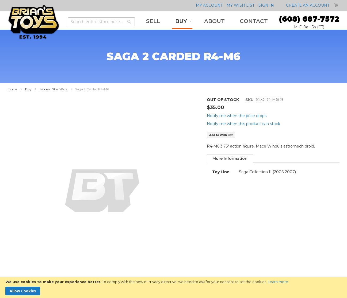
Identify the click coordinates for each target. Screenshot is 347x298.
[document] (173, 287)
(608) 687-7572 (309, 19)
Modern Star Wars (53, 89)
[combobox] (101, 21)
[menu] (207, 21)
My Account (209, 5)
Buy (28, 89)
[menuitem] (153, 21)
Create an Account (307, 5)
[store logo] (33, 22)
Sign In (266, 5)
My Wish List (240, 5)
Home (12, 89)
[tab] (230, 158)
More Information (229, 158)
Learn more (278, 282)
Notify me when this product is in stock (243, 123)
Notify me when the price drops (236, 115)
